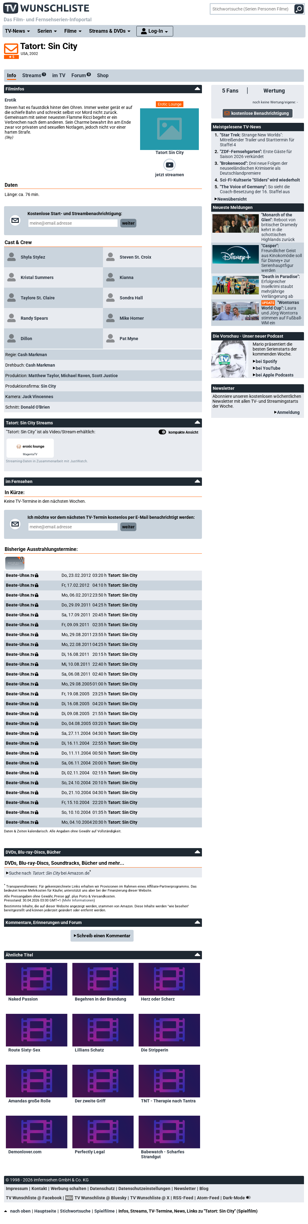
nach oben (17, 1211)
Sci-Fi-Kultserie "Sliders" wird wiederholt (260, 179)
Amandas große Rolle (29, 1100)
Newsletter (185, 1188)
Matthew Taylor (43, 375)
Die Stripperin (154, 1049)
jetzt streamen (169, 174)
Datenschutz (102, 1188)
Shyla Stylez (33, 257)
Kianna (127, 277)
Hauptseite (45, 1211)
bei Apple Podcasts (274, 375)
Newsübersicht (232, 199)
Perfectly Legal (90, 1151)
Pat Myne (129, 338)
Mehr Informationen (78, 900)
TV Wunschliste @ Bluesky (100, 1197)
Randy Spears (34, 318)
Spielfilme (104, 1211)
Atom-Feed (208, 1197)
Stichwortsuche (75, 1211)
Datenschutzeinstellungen (144, 1188)
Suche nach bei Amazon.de (49, 873)
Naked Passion (23, 999)
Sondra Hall (131, 297)
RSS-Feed (183, 1197)
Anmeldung (288, 412)
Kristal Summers (37, 277)
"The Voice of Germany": (255, 189)
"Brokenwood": (254, 168)
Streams (34, 75)
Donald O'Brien (35, 407)
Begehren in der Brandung (100, 999)
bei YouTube (268, 368)
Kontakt (39, 1188)
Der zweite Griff (90, 1100)
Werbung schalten (68, 1188)
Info (11, 75)
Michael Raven (75, 375)
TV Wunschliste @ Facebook (34, 1197)
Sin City (48, 386)
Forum (81, 75)
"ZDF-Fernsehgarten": (256, 154)
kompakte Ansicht (178, 432)
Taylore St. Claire (38, 297)
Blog (203, 1188)
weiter (128, 223)
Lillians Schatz (89, 1049)
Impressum (17, 1188)
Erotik (10, 100)
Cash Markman (32, 354)
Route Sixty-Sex (24, 1049)
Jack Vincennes (37, 396)
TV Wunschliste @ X (149, 1197)
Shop (103, 75)
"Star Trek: (257, 139)
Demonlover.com (24, 1151)
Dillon (26, 338)
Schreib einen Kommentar (103, 936)
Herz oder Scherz (158, 999)
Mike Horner (132, 318)
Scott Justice (105, 375)
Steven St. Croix (135, 257)
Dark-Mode (238, 1197)
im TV (58, 75)
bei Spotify (266, 361)
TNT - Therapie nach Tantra (168, 1100)
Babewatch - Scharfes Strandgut (162, 1154)
